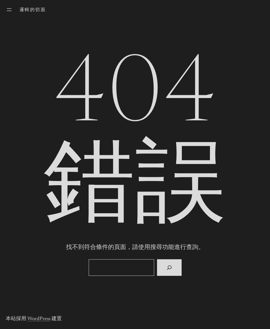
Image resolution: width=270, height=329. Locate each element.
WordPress (38, 319)
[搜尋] (169, 267)
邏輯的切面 (32, 10)
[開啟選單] (9, 9)
